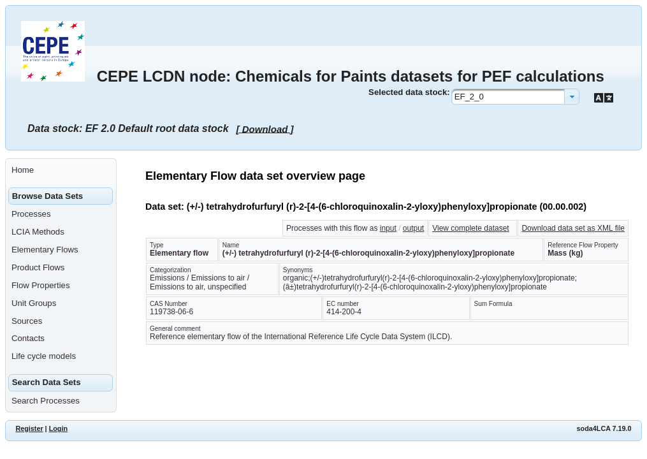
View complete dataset (470, 228)
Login (58, 428)
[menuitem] (60, 170)
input (388, 228)
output (413, 228)
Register (29, 428)
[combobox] (515, 97)
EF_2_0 (469, 96)
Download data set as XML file (573, 228)
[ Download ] (265, 128)
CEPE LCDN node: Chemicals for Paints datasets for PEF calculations (350, 76)
